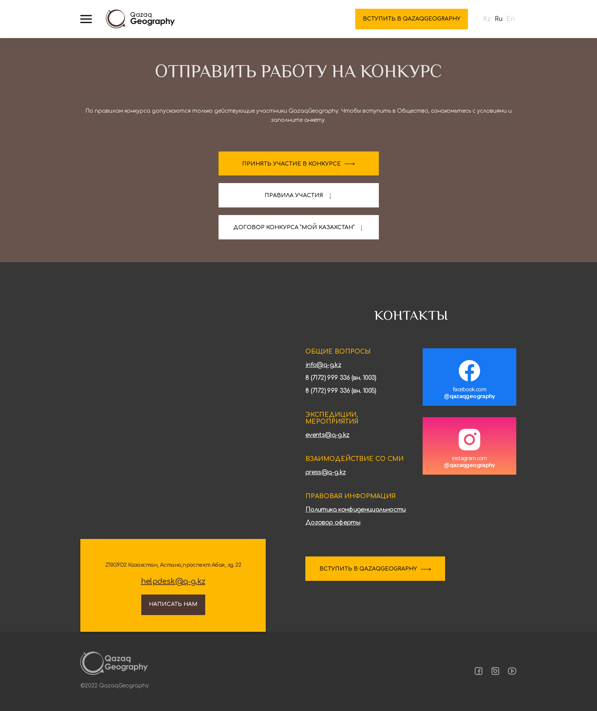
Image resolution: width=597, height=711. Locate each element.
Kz (487, 19)
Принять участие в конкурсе (291, 164)
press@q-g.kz (325, 472)
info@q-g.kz (323, 365)
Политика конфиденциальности (355, 509)
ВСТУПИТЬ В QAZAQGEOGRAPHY (368, 569)
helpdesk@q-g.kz (173, 581)
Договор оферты (332, 522)
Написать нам (173, 604)
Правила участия (294, 195)
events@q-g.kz (327, 435)
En (510, 19)
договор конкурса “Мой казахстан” (293, 227)
